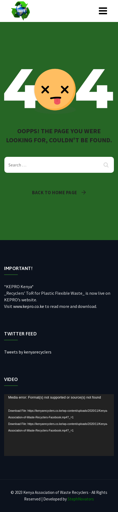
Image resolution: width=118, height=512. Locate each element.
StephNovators (81, 499)
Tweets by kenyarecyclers (27, 352)
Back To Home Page (54, 193)
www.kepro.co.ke (28, 306)
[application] (59, 425)
